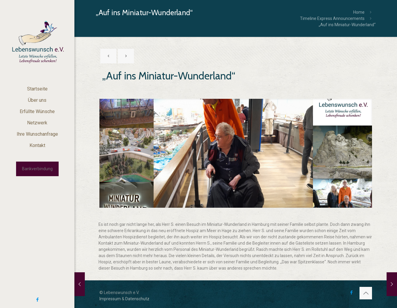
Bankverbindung (37, 168)
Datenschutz (137, 298)
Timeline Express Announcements (332, 18)
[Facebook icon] (37, 299)
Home (359, 12)
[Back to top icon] (366, 293)
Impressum (110, 298)
